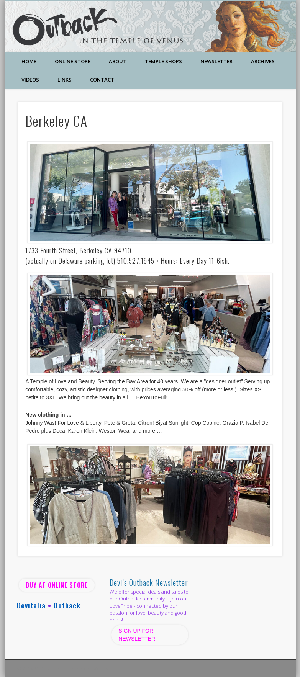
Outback (67, 605)
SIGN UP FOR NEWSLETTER (137, 635)
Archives (263, 61)
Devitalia (31, 605)
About (117, 61)
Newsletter (216, 61)
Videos (30, 79)
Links (64, 79)
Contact (102, 79)
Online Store (72, 61)
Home (28, 61)
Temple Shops (163, 61)
